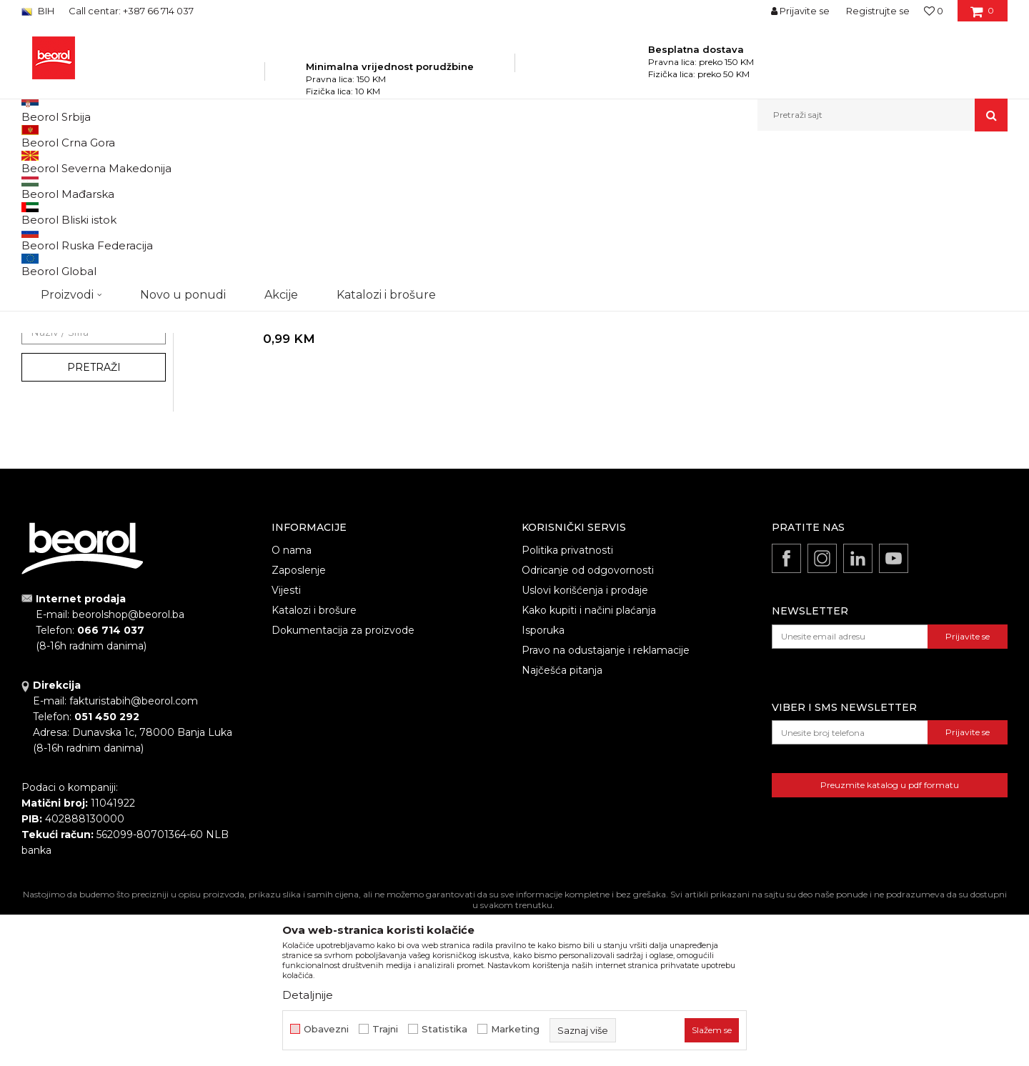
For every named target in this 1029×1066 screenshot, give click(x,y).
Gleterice (55, 429)
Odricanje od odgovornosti (588, 723)
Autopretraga (581, 185)
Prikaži (854, 185)
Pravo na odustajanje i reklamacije (606, 803)
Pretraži (94, 520)
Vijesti (286, 743)
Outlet (49, 394)
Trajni (385, 1029)
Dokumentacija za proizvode (343, 783)
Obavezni (326, 1029)
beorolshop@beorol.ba (128, 767)
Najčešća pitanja (562, 823)
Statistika (444, 1029)
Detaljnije (307, 995)
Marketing (515, 1029)
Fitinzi (43, 254)
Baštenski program (233, 161)
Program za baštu (321, 161)
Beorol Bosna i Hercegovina (77, 161)
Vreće (40, 322)
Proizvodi (163, 161)
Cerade (43, 288)
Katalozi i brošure (314, 763)
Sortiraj (647, 185)
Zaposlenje (299, 723)
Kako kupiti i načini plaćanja (589, 763)
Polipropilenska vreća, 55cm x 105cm (285, 458)
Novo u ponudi (183, 114)
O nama (292, 703)
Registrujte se (878, 10)
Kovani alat (51, 271)
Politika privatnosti (567, 703)
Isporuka (543, 783)
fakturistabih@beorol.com (133, 853)
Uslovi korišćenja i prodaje (585, 743)
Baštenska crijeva (67, 236)
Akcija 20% (58, 412)
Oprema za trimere (70, 305)
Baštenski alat (58, 219)
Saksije (42, 339)
